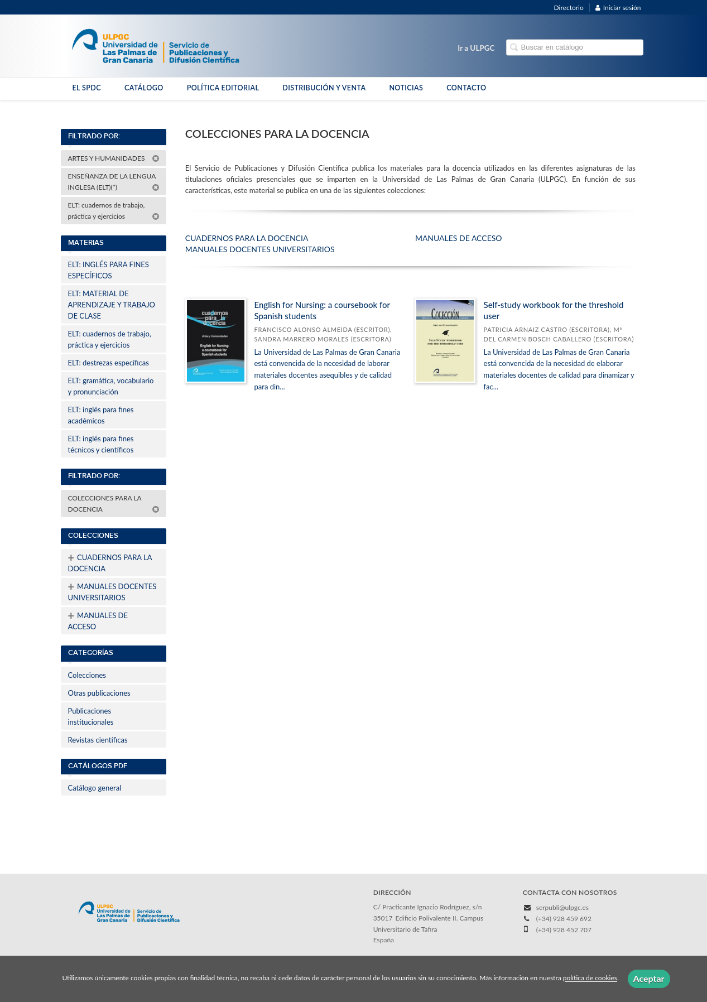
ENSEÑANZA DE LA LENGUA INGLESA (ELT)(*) (114, 181)
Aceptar (649, 978)
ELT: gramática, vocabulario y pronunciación (111, 386)
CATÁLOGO (143, 88)
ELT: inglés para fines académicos (101, 415)
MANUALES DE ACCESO (98, 620)
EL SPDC (87, 88)
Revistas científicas (98, 739)
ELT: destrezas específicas (108, 362)
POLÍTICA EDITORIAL (223, 88)
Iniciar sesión (618, 7)
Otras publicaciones (99, 692)
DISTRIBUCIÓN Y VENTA (323, 88)
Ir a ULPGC (476, 48)
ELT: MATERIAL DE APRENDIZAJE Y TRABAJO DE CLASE (111, 304)
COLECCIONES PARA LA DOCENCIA (114, 503)
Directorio (569, 7)
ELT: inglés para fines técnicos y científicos (101, 444)
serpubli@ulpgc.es (562, 907)
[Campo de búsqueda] (574, 48)
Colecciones (87, 675)
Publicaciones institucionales (91, 716)
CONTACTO (466, 88)
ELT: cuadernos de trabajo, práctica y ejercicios (114, 210)
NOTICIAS (406, 88)
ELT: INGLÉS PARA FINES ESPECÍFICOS (108, 270)
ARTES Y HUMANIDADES (114, 158)
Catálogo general (95, 787)
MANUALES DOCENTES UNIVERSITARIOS (112, 591)
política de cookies (590, 978)
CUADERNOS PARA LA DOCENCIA (110, 562)
